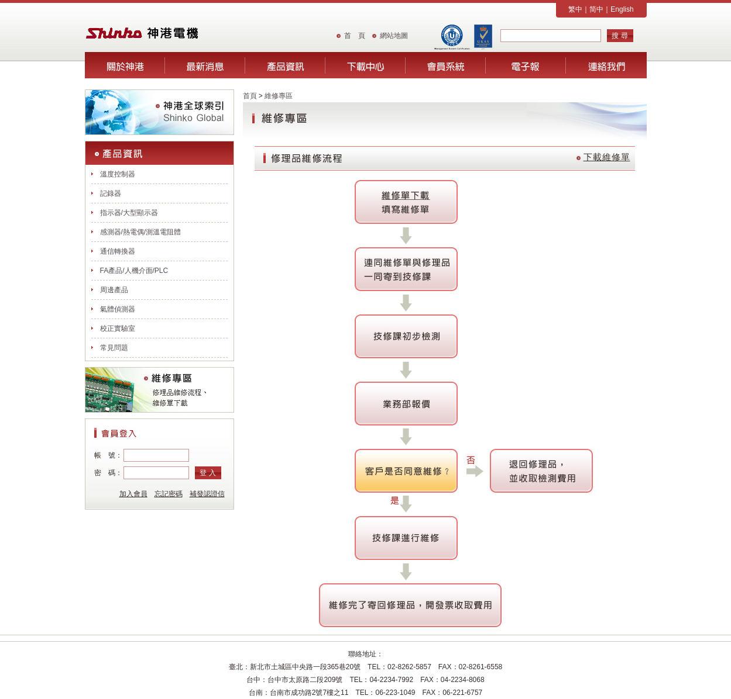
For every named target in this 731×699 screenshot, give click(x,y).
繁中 (575, 9)
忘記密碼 (169, 494)
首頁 (250, 96)
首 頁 (354, 36)
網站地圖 (394, 36)
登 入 (207, 473)
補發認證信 (207, 494)
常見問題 (114, 348)
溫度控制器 (117, 174)
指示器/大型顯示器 (129, 213)
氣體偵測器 (117, 309)
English (621, 9)
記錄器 (110, 193)
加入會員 (133, 494)
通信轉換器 (117, 251)
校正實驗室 (117, 328)
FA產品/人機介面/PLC (134, 271)
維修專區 (279, 96)
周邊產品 (114, 290)
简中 (596, 9)
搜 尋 (619, 36)
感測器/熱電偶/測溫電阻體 (140, 232)
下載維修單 (607, 157)
